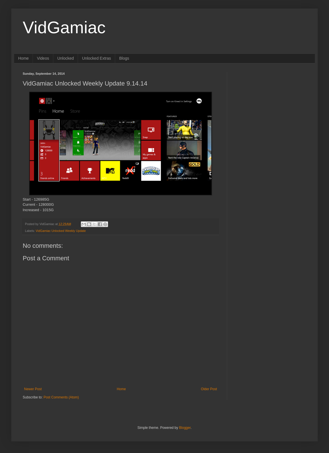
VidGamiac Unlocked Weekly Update (61, 230)
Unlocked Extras (96, 58)
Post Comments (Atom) (61, 397)
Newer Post (33, 389)
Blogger (185, 428)
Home (23, 58)
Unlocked (65, 58)
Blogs (124, 58)
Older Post (209, 389)
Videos (43, 58)
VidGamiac (64, 27)
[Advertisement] (262, 157)
